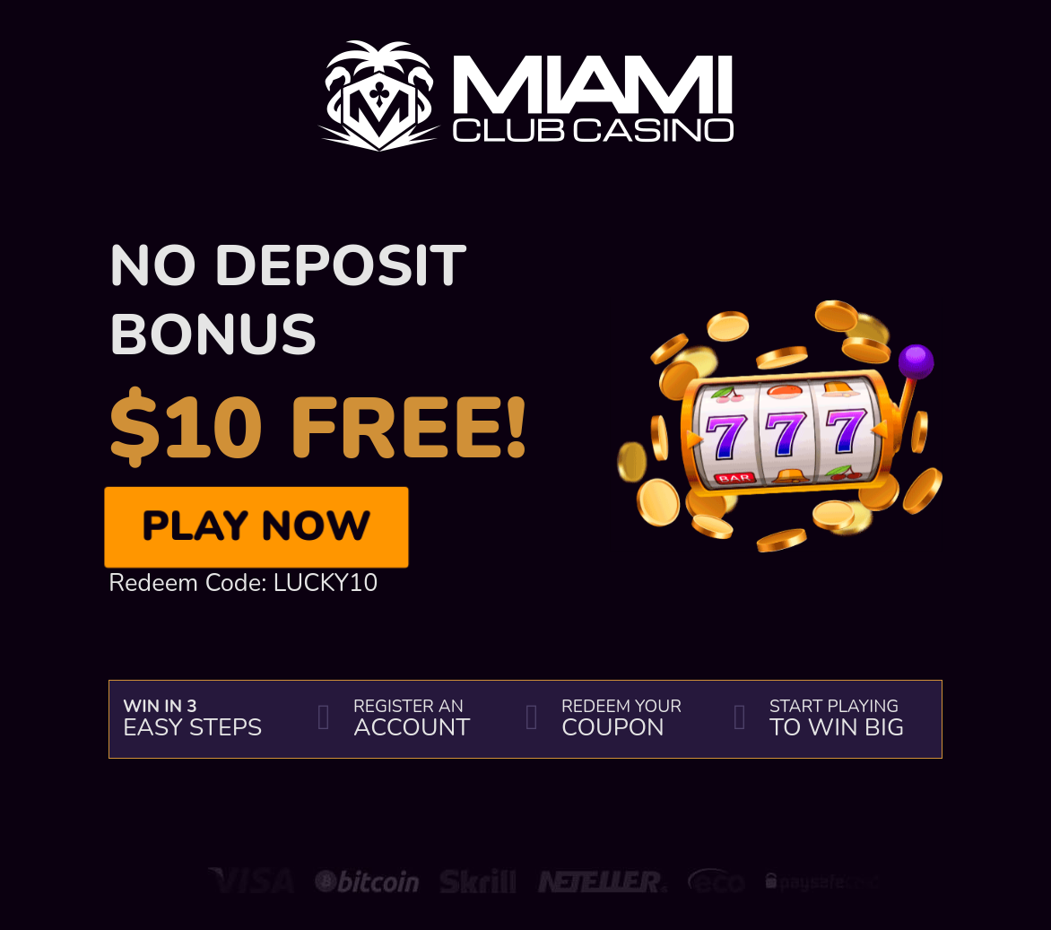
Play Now (256, 526)
